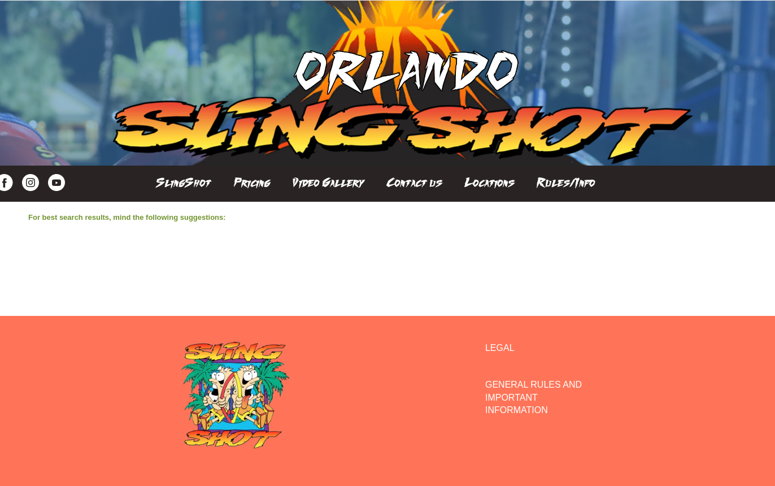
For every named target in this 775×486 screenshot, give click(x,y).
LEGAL (500, 348)
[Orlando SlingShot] (406, 83)
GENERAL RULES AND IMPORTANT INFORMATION (533, 397)
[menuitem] (183, 180)
